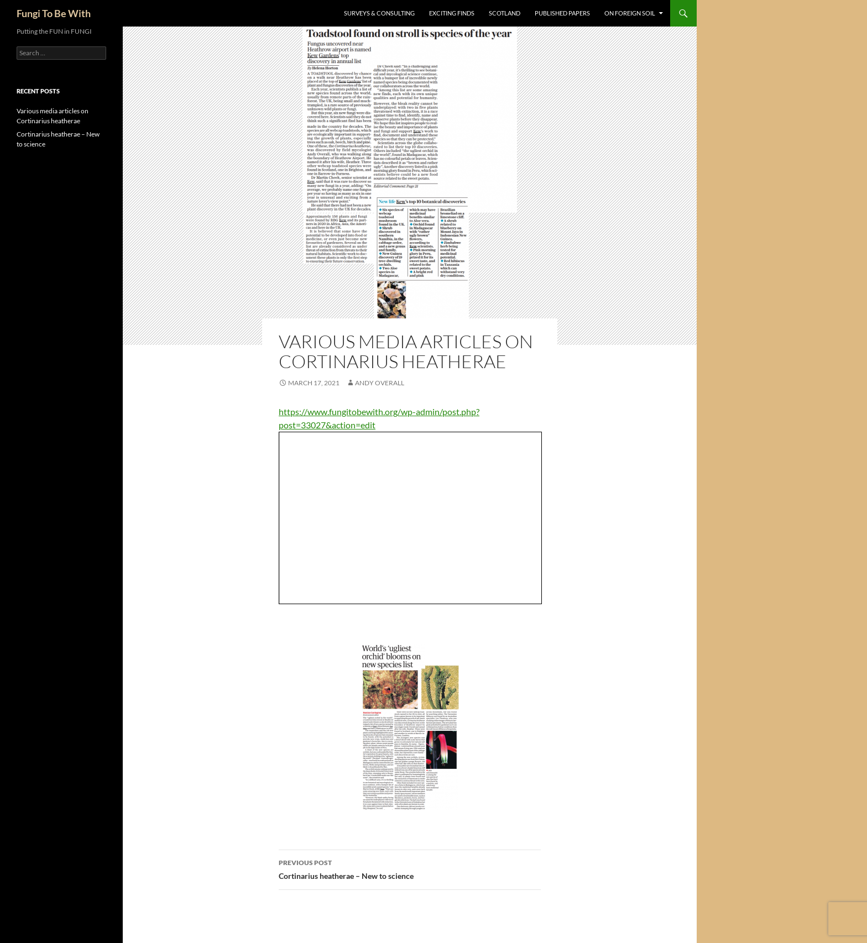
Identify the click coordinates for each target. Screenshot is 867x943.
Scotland (504, 13)
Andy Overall (379, 383)
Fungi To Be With (54, 13)
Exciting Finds (451, 13)
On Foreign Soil (629, 13)
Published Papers (562, 13)
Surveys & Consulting (379, 13)
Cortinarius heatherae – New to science (410, 868)
